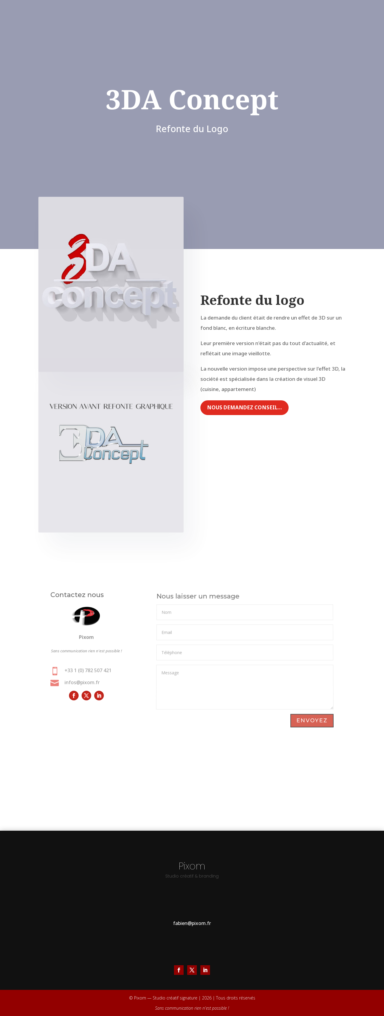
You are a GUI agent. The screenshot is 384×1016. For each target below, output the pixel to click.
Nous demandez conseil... (244, 407)
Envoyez (311, 721)
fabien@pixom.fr (192, 923)
